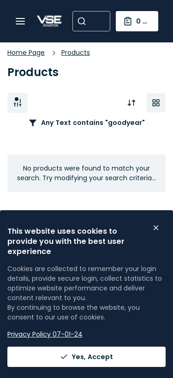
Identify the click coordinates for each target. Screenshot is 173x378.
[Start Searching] (81, 21)
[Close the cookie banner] (156, 228)
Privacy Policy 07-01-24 (45, 334)
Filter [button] (17, 102)
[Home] (49, 21)
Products (75, 52)
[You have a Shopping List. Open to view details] (137, 21)
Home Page (26, 52)
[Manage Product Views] (156, 102)
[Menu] (20, 21)
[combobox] (91, 21)
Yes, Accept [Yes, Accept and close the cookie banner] (86, 356)
